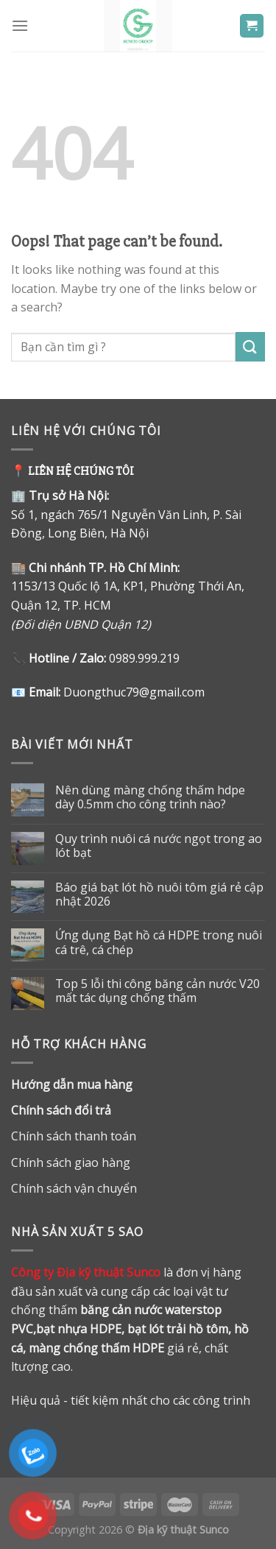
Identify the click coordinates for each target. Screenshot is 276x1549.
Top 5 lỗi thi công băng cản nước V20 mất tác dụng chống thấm (157, 991)
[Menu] (20, 25)
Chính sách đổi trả (61, 1110)
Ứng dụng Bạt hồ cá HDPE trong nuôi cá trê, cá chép (158, 942)
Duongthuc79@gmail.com (134, 692)
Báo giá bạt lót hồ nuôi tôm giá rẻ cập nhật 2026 (159, 894)
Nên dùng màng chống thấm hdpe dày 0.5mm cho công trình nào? (150, 797)
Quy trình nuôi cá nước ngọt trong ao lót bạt (158, 846)
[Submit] (250, 346)
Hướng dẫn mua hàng (71, 1084)
